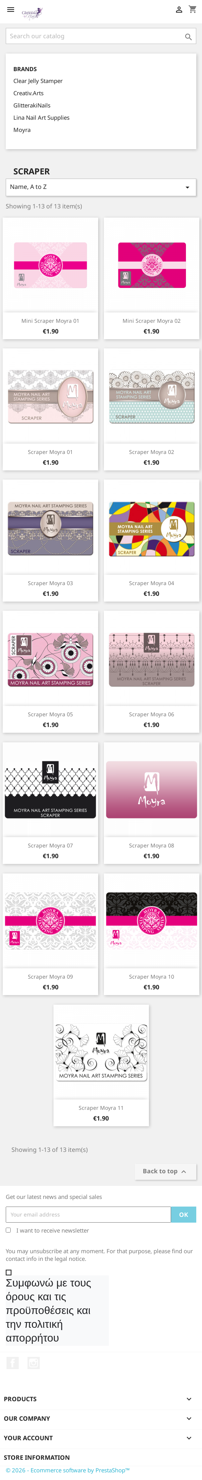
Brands (25, 69)
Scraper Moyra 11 (101, 1107)
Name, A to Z (101, 187)
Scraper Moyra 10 (151, 976)
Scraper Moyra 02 (151, 451)
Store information (37, 1457)
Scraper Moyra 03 (50, 583)
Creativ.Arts (28, 93)
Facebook (12, 1363)
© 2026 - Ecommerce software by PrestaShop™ (68, 1470)
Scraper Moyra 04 (151, 583)
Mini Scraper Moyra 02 (152, 320)
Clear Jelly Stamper (38, 81)
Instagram (33, 1363)
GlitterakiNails (31, 105)
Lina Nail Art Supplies (41, 117)
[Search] (101, 36)
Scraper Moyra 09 (50, 976)
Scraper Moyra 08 (151, 845)
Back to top (165, 1171)
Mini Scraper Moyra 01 (50, 320)
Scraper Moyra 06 (151, 714)
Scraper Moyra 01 (50, 451)
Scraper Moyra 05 (50, 714)
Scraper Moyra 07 (50, 845)
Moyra (22, 129)
